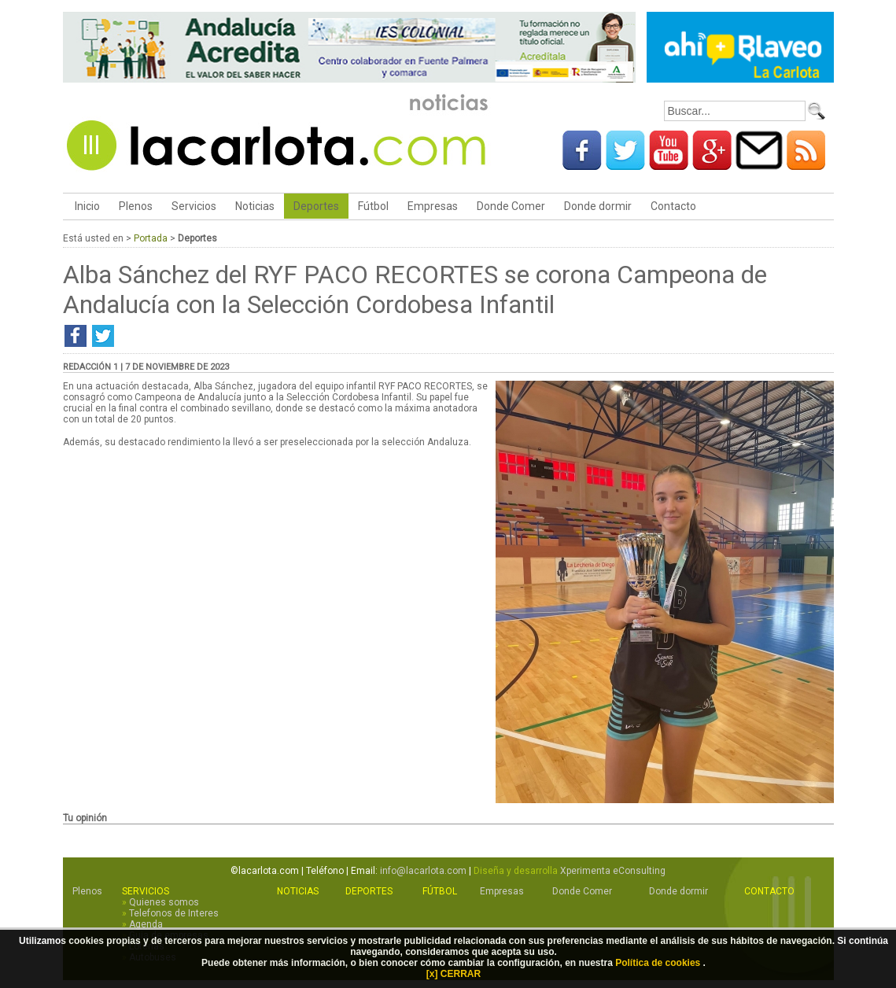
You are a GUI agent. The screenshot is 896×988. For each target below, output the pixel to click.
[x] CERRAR (453, 973)
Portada (151, 238)
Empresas (432, 206)
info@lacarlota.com (423, 870)
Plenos (136, 206)
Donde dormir (598, 206)
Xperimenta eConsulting (613, 870)
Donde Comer (511, 206)
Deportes (316, 206)
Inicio (86, 206)
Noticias (255, 206)
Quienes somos (164, 902)
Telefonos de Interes (174, 913)
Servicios (193, 206)
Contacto (673, 206)
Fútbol (373, 206)
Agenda (146, 924)
